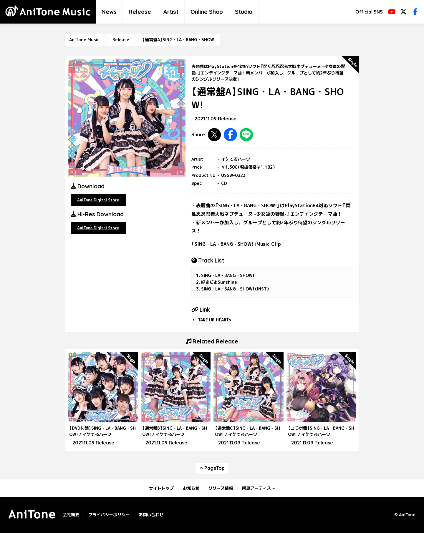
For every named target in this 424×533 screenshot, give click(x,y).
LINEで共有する (246, 134)
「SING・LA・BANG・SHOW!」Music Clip (236, 244)
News (109, 11)
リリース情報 (220, 488)
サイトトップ (161, 488)
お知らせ (191, 488)
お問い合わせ (151, 515)
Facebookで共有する (230, 134)
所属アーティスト (258, 488)
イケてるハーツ (235, 159)
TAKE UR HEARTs (214, 320)
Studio (243, 11)
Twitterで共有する (214, 134)
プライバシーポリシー (109, 515)
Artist (170, 11)
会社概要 (71, 515)
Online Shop (207, 11)
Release (140, 11)
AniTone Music (84, 40)
